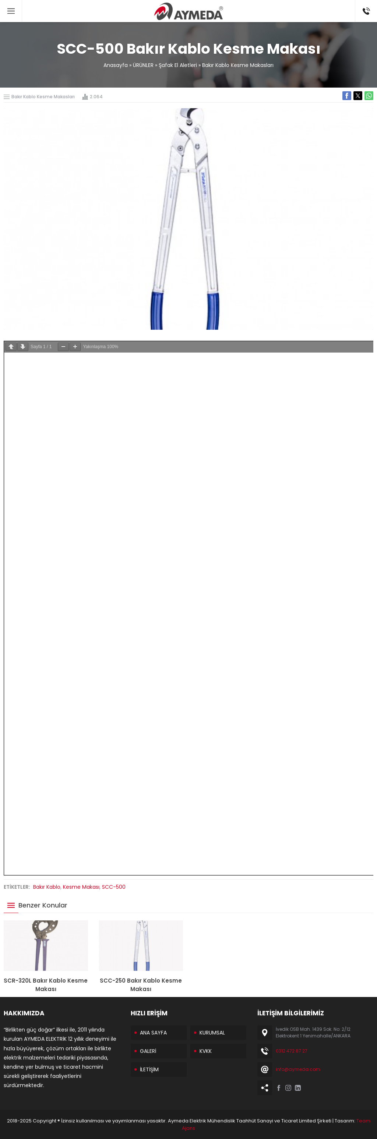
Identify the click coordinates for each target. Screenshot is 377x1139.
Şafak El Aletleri (178, 65)
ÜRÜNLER (143, 65)
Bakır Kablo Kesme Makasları (238, 65)
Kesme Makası (81, 887)
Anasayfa (115, 65)
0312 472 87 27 (291, 1051)
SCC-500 (114, 887)
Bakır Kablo (46, 887)
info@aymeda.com (298, 1069)
